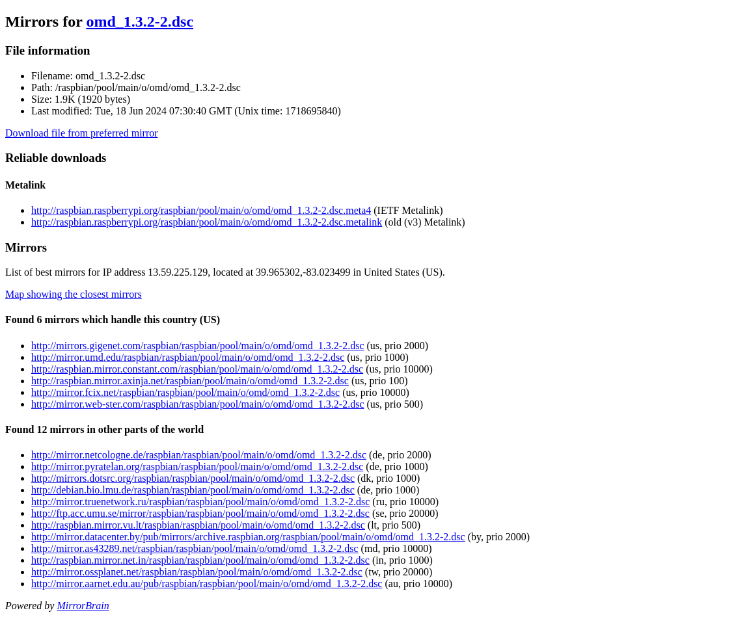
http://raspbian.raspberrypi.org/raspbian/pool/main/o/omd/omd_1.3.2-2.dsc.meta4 (201, 210)
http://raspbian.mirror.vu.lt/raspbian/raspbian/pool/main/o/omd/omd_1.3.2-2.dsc (198, 525)
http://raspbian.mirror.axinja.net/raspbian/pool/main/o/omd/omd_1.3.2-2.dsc (190, 380)
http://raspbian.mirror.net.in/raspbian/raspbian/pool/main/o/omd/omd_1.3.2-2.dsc (200, 560)
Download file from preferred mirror (81, 132)
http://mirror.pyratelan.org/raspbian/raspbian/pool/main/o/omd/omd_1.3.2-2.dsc (197, 466)
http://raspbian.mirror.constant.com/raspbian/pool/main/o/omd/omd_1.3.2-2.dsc (197, 368)
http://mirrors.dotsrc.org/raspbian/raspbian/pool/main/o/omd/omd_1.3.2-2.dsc (193, 478)
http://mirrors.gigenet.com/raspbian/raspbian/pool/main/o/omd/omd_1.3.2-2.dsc (197, 345)
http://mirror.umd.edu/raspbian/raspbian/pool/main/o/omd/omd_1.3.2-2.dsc (187, 357)
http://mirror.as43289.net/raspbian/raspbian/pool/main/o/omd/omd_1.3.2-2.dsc (195, 548)
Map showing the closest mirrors (73, 294)
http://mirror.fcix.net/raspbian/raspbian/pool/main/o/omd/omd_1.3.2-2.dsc (185, 392)
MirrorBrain (83, 605)
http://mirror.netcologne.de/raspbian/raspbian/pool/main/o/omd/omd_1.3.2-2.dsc (198, 454)
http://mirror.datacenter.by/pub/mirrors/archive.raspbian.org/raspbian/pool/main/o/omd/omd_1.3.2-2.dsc (248, 536)
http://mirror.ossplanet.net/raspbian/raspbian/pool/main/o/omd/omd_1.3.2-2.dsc (196, 571)
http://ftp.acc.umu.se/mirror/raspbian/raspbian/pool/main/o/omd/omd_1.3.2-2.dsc (200, 513)
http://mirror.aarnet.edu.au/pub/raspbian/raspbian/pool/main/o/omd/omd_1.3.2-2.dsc (206, 583)
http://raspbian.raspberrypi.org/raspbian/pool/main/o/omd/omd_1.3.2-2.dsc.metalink (206, 222)
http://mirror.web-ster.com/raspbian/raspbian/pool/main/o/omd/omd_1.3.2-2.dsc (197, 404)
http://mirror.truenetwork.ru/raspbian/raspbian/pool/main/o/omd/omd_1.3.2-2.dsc (200, 501)
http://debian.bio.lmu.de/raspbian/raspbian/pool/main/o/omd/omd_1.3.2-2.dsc (193, 489)
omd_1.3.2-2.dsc (139, 21)
